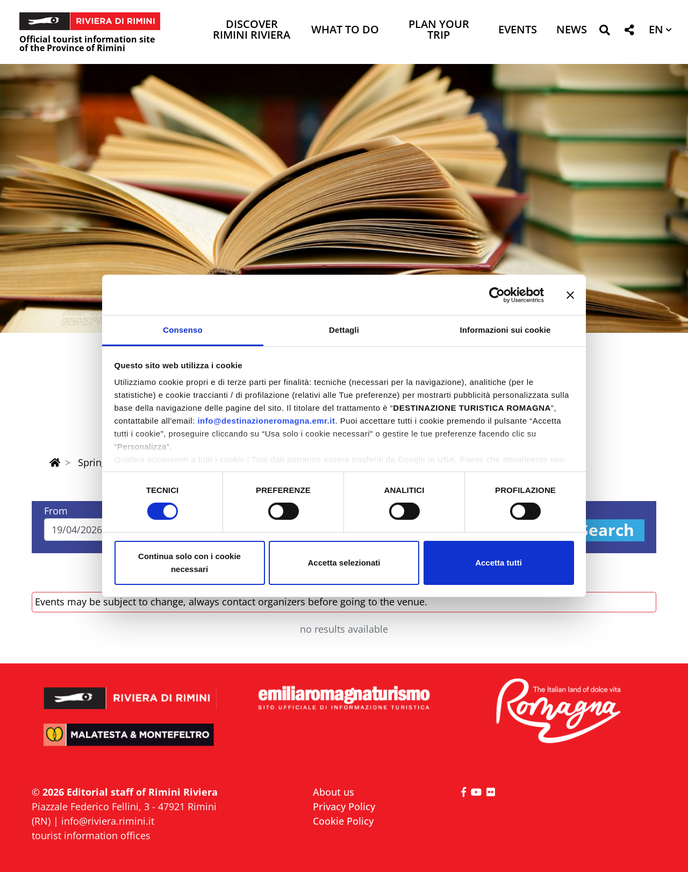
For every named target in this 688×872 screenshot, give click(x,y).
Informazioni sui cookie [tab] (505, 329)
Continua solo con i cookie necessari (189, 563)
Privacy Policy (344, 806)
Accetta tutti (498, 562)
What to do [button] (345, 30)
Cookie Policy (343, 820)
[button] (604, 32)
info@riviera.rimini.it (107, 820)
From (56, 510)
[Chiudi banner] (570, 294)
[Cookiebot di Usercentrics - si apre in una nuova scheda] (497, 295)
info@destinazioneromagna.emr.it (266, 420)
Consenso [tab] (182, 329)
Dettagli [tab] (344, 329)
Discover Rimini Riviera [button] (251, 30)
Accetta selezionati (343, 562)
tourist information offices (91, 835)
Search (606, 530)
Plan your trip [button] (438, 30)
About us (333, 791)
